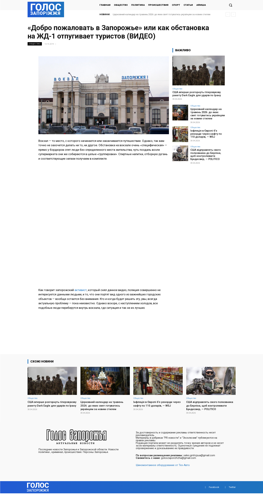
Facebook (214, 491)
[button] (230, 5)
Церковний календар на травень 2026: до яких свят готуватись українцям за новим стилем (161, 14)
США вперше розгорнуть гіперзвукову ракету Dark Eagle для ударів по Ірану (196, 94)
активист (81, 290)
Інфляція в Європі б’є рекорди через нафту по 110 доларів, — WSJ (207, 132)
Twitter (232, 491)
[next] (233, 14)
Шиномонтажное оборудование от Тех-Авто (163, 468)
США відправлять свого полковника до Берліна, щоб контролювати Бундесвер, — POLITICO (204, 153)
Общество (35, 43)
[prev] (228, 14)
